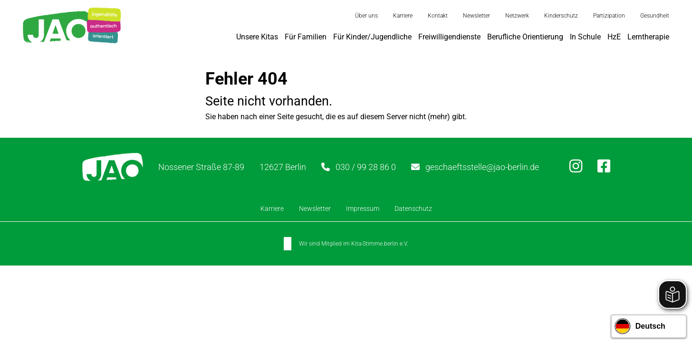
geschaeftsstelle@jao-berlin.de (482, 167)
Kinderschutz (561, 15)
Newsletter (476, 15)
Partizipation (609, 15)
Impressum (362, 208)
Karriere (403, 15)
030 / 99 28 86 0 (366, 167)
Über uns (366, 15)
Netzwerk (517, 15)
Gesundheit (654, 15)
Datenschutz (413, 208)
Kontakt (438, 15)
